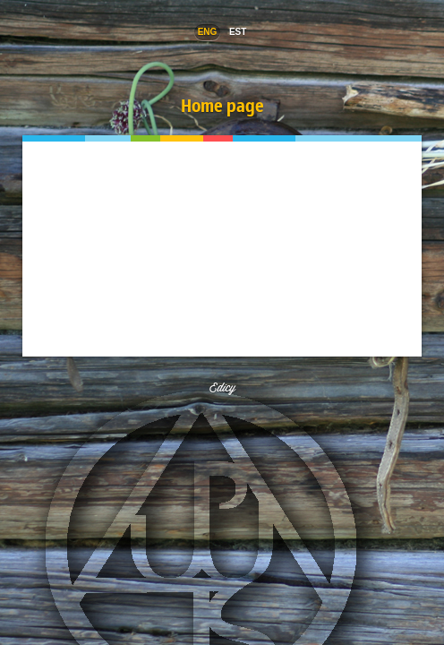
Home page (222, 106)
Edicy (222, 387)
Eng (208, 32)
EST (237, 32)
